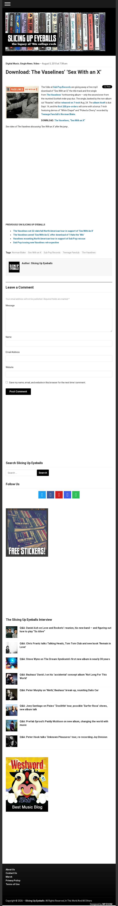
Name (9, 337)
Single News (26, 63)
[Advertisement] (59, 429)
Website (10, 367)
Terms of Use (13, 884)
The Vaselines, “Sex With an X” (69, 120)
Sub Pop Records (62, 87)
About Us (10, 869)
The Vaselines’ (54, 95)
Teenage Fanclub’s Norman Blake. (58, 114)
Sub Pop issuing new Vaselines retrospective (36, 242)
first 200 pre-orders (68, 106)
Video (36, 63)
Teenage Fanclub (71, 252)
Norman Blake (19, 252)
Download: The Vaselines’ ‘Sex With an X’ (53, 72)
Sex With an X (34, 252)
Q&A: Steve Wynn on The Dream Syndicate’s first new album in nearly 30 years (65, 659)
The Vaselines (89, 252)
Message (10, 305)
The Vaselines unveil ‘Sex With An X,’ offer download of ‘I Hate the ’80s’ (48, 235)
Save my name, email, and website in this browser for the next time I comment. (47, 382)
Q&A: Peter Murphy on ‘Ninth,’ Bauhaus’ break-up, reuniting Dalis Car (59, 690)
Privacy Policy (13, 880)
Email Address (13, 352)
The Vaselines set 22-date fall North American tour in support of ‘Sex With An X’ (53, 231)
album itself (99, 102)
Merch (9, 877)
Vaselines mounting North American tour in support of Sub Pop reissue (49, 238)
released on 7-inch (70, 102)
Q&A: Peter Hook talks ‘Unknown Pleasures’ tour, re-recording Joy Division (63, 737)
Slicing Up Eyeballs (42, 263)
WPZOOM (107, 904)
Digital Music (12, 63)
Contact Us (11, 873)
